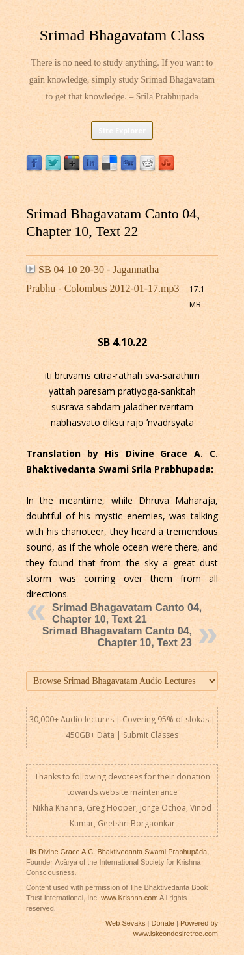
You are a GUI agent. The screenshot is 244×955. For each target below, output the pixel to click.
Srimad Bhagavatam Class (122, 35)
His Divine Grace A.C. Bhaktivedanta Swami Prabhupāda (116, 852)
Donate (162, 923)
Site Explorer (122, 130)
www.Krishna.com (129, 898)
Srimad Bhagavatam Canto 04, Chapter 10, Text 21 (127, 613)
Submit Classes (150, 734)
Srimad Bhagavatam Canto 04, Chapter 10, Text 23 (117, 636)
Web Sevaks (125, 923)
